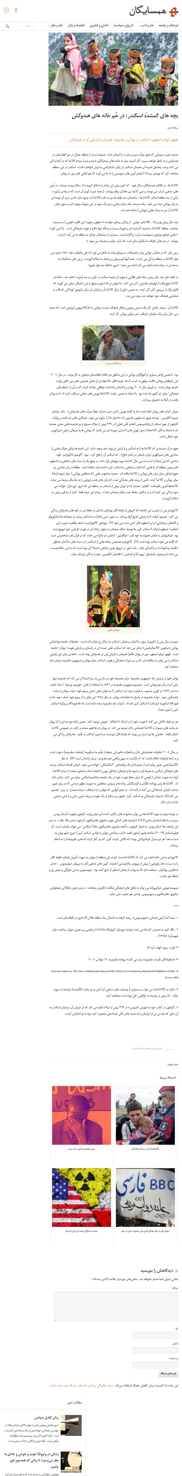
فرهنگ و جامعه (169, 26)
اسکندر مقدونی (157, 1086)
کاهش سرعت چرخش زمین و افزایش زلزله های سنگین (16, 246)
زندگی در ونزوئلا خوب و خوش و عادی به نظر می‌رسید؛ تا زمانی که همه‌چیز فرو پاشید (16, 144)
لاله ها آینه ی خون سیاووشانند (15, 195)
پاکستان (136, 1086)
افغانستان (145, 1086)
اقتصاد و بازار (76, 26)
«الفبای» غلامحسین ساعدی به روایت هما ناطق (16, 318)
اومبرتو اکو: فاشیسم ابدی (18, 367)
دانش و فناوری (99, 26)
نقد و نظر (56, 26)
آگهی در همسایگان (94, 1452)
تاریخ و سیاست (124, 26)
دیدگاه (175, 1315)
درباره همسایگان (96, 1446)
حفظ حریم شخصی (94, 1459)
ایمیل (175, 1369)
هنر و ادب (146, 26)
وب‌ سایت (174, 1385)
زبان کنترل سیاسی (20, 57)
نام (177, 1355)
